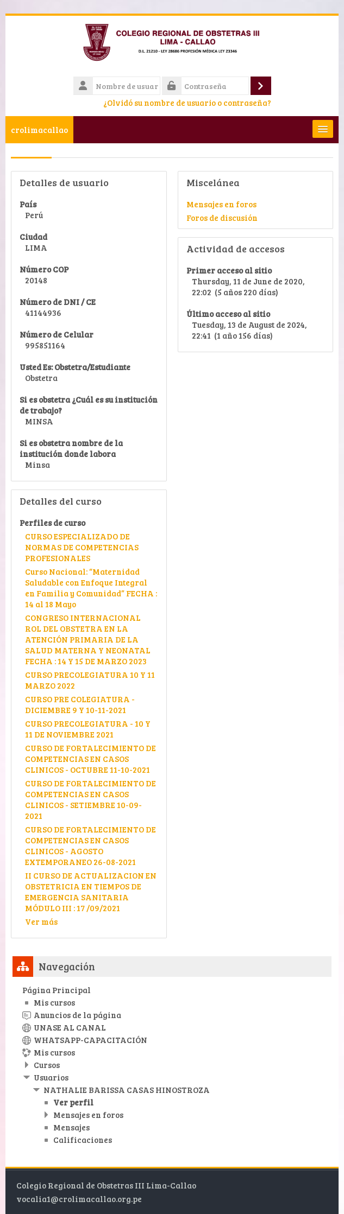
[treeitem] (172, 1064)
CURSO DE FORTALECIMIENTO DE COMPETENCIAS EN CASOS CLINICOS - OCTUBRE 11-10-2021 (90, 758)
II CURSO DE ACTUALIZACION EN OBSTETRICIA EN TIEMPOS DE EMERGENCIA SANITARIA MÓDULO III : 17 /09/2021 (91, 891)
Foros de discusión (222, 217)
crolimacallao (39, 129)
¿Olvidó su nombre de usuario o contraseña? (187, 102)
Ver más (41, 921)
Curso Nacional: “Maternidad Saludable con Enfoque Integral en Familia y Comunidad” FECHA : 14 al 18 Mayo (91, 587)
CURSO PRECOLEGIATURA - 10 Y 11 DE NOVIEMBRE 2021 (88, 729)
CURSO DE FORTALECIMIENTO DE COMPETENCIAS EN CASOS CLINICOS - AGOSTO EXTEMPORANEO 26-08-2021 (90, 845)
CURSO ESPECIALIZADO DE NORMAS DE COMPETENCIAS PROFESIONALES (82, 547)
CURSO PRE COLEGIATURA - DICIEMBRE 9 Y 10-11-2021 (80, 704)
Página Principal (56, 989)
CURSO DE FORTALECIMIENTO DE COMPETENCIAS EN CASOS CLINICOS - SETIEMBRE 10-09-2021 (90, 799)
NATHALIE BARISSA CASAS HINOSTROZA (126, 1089)
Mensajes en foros (221, 204)
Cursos (47, 1064)
